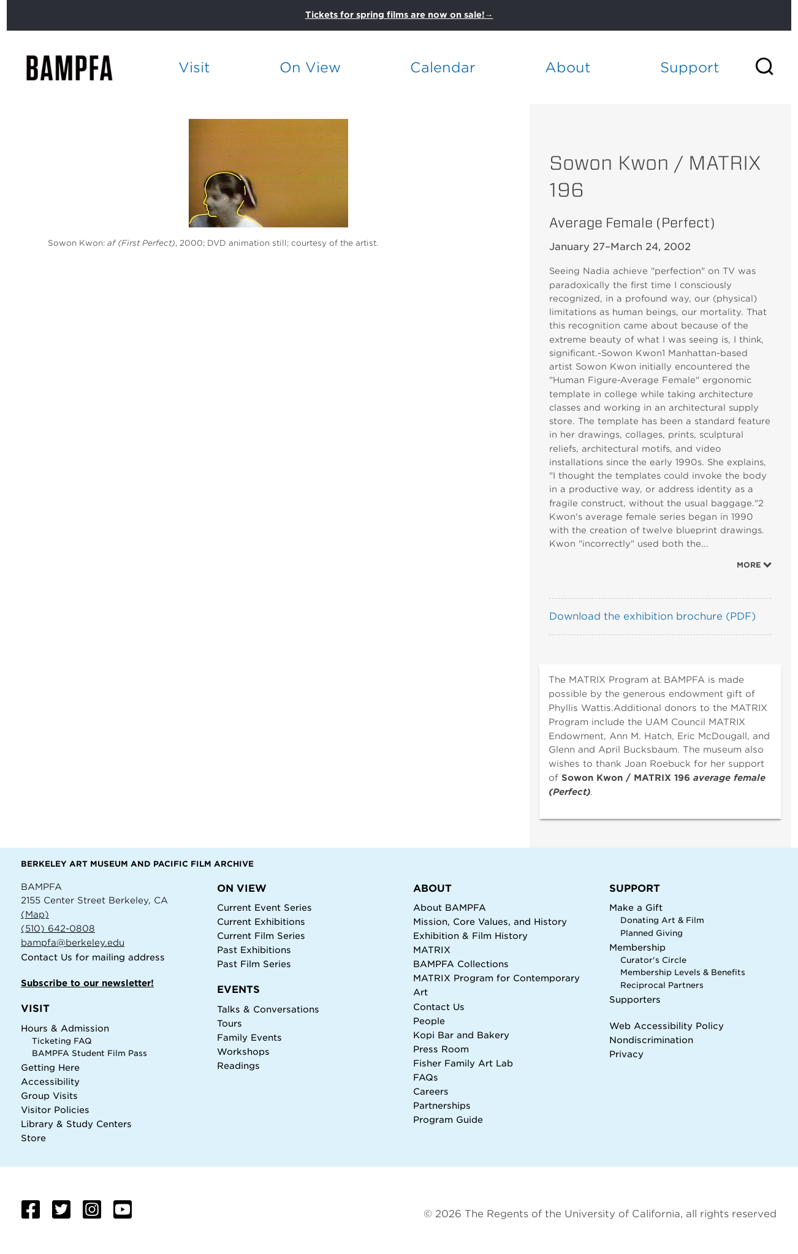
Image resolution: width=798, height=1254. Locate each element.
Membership (637, 947)
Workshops (243, 1051)
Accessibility (50, 1081)
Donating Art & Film (662, 920)
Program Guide (448, 1119)
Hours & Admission (65, 1028)
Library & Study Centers (76, 1124)
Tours (229, 1023)
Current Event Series (264, 907)
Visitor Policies (55, 1109)
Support (690, 67)
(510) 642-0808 (58, 928)
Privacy (626, 1054)
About (568, 67)
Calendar (443, 67)
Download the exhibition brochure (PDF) (652, 616)
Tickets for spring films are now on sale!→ (399, 15)
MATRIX (431, 949)
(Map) (35, 914)
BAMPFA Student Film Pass (89, 1053)
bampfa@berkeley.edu (72, 942)
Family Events (249, 1037)
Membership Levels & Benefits (682, 972)
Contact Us (46, 957)
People (429, 1021)
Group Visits (49, 1095)
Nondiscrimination (651, 1040)
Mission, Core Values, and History (490, 921)
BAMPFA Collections (461, 964)
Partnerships (442, 1105)
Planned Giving (651, 933)
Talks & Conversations (268, 1009)
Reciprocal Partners (662, 985)
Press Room (441, 1049)
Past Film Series (254, 964)
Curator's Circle (653, 960)
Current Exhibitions (261, 921)
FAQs (425, 1077)
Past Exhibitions (254, 949)
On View (310, 67)
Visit (194, 67)
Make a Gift (636, 907)
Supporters (635, 999)
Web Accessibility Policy (666, 1025)
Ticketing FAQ (62, 1041)
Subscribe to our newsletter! (87, 983)
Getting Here (50, 1067)
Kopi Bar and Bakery (461, 1035)
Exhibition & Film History (470, 935)
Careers (431, 1091)
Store (33, 1138)
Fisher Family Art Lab (463, 1063)
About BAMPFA (449, 907)
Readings (238, 1065)
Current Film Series (261, 935)
